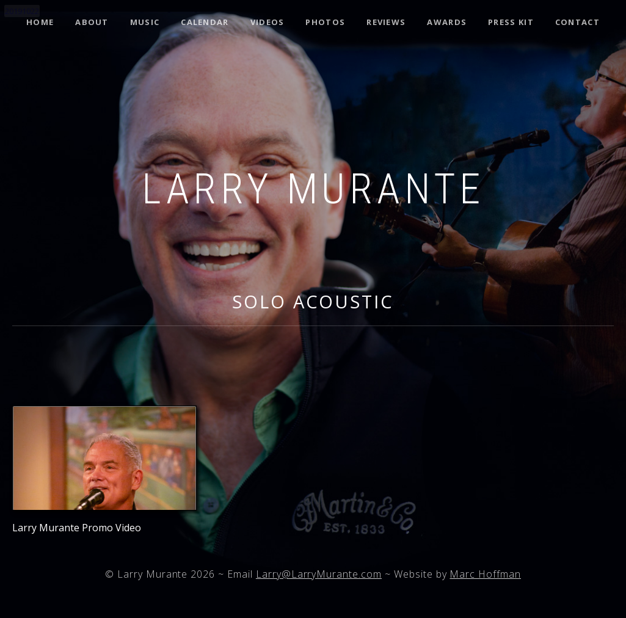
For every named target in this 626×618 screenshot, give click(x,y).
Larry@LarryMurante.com (319, 574)
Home (40, 21)
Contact (577, 21)
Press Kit (511, 21)
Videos (267, 21)
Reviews (386, 21)
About (92, 21)
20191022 (22, 10)
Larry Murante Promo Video (76, 527)
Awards (447, 21)
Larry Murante (313, 189)
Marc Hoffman (485, 574)
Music (145, 21)
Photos (325, 21)
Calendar (204, 21)
